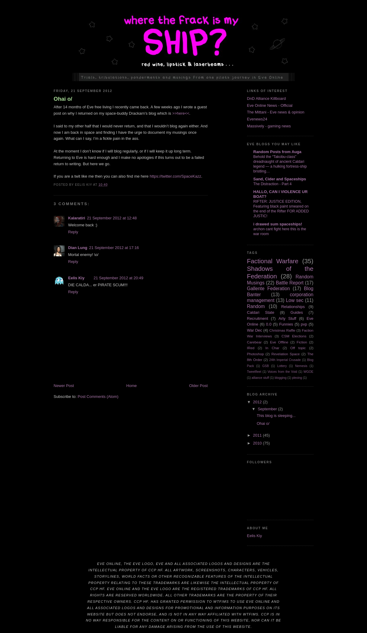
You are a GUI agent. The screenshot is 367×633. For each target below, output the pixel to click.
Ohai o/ (63, 99)
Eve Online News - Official (270, 105)
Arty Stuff (287, 318)
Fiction (302, 342)
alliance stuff (260, 377)
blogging (280, 377)
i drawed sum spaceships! (277, 224)
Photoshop (255, 354)
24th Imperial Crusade (285, 360)
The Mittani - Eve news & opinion (275, 112)
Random (256, 306)
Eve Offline (279, 342)
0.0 (269, 324)
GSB (265, 366)
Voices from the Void (282, 371)
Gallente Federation (268, 288)
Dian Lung (78, 247)
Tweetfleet (254, 371)
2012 (258, 402)
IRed (251, 348)
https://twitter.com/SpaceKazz (175, 176)
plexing (297, 377)
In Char (272, 348)
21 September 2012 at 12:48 (112, 218)
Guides (297, 312)
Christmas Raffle (282, 330)
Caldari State (260, 312)
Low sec (295, 300)
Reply (73, 232)
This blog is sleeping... (276, 415)
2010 (258, 443)
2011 (258, 435)
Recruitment (257, 318)
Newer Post (64, 385)
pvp (304, 324)
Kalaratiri (76, 218)
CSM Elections (294, 336)
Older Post (198, 385)
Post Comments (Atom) (98, 396)
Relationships (293, 306)
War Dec (254, 330)
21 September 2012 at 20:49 (118, 278)
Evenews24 (257, 119)
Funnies (286, 324)
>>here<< (180, 113)
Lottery (282, 366)
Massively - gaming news (269, 126)
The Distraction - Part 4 (272, 184)
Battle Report (290, 282)
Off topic (298, 348)
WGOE (309, 371)
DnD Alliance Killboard (266, 98)
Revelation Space (286, 354)
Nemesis (301, 366)
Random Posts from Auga (277, 151)
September (268, 409)
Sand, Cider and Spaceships (279, 179)
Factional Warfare (272, 260)
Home (131, 385)
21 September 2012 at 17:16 (114, 247)
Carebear (254, 342)
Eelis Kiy (76, 278)
